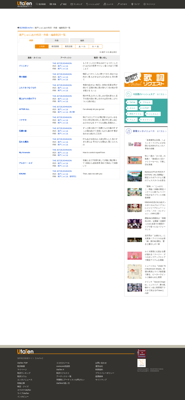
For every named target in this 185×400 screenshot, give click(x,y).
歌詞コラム (22, 376)
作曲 (57, 40)
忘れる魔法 (23, 142)
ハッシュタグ (94, 4)
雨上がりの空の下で (27, 99)
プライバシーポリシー (104, 373)
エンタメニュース (24, 380)
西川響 (72, 112)
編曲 (82, 40)
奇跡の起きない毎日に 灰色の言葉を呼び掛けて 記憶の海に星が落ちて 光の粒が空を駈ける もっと (100, 88)
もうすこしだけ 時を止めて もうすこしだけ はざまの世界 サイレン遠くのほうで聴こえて (100, 66)
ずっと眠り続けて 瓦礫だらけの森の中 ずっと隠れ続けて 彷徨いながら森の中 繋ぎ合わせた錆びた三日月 (100, 131)
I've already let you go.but (93, 109)
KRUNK (22, 174)
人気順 (42, 46)
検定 (65, 4)
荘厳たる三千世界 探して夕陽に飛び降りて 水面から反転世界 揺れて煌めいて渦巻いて (100, 163)
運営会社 (99, 366)
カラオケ (123, 4)
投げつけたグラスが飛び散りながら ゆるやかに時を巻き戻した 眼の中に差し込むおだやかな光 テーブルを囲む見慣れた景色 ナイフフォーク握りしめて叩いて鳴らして (100, 120)
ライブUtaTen (23, 393)
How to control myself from (94, 152)
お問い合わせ (101, 363)
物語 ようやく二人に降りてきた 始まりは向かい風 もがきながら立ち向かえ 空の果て (100, 77)
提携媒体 (99, 376)
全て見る (161, 94)
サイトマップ (101, 380)
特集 (54, 4)
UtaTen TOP (22, 363)
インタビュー (23, 397)
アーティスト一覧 (63, 376)
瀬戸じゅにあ (63, 66)
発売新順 (55, 46)
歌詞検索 (42, 4)
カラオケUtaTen (24, 390)
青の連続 (23, 77)
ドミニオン (23, 66)
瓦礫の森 (23, 131)
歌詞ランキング (23, 373)
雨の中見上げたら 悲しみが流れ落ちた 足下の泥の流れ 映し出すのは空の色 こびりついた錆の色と (100, 98)
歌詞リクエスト (63, 373)
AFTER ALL (24, 109)
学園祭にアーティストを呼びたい (70, 380)
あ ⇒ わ (82, 46)
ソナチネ (23, 120)
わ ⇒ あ (95, 46)
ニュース (109, 4)
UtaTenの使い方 (63, 383)
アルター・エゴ (25, 163)
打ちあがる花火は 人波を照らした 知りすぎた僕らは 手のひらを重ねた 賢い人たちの (100, 142)
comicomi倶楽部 (63, 366)
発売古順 (68, 46)
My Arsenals (24, 152)
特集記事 (21, 383)
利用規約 (99, 369)
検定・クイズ (23, 386)
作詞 (31, 40)
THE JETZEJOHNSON (62, 63)
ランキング (77, 4)
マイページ (150, 4)
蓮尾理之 (73, 176)
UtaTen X (60, 369)
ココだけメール (63, 363)
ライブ (136, 4)
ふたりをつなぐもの (27, 88)
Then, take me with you (92, 174)
